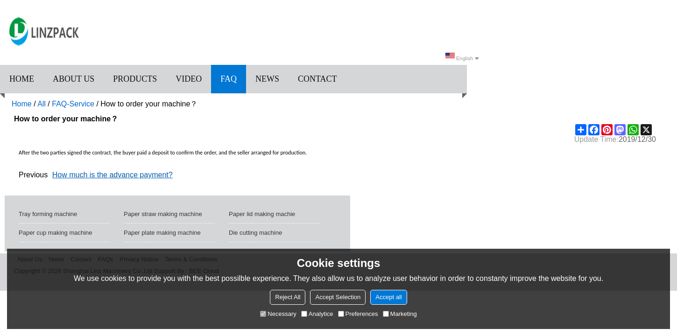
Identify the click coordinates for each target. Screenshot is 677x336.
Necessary (278, 313)
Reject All (287, 297)
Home (21, 79)
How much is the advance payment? (112, 175)
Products (135, 79)
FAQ (228, 79)
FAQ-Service (73, 104)
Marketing (400, 313)
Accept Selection (337, 297)
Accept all (388, 297)
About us (73, 79)
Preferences (358, 313)
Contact (317, 79)
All (41, 104)
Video (189, 79)
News (267, 79)
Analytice (317, 313)
